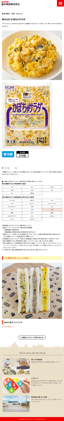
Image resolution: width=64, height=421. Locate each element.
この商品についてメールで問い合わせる (32, 337)
